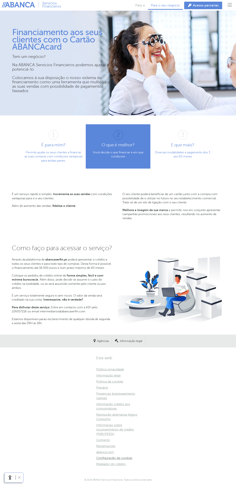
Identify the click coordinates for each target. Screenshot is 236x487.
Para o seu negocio (165, 5)
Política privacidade (110, 369)
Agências (103, 341)
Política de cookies (109, 381)
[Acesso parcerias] (203, 5)
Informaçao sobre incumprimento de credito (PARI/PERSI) (115, 429)
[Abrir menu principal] (230, 5)
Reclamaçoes (105, 446)
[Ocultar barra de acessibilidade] (19, 477)
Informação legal (131, 341)
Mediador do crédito (111, 464)
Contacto (103, 440)
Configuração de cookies (114, 458)
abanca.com (105, 452)
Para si (140, 5)
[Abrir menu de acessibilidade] (10, 477)
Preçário (102, 387)
